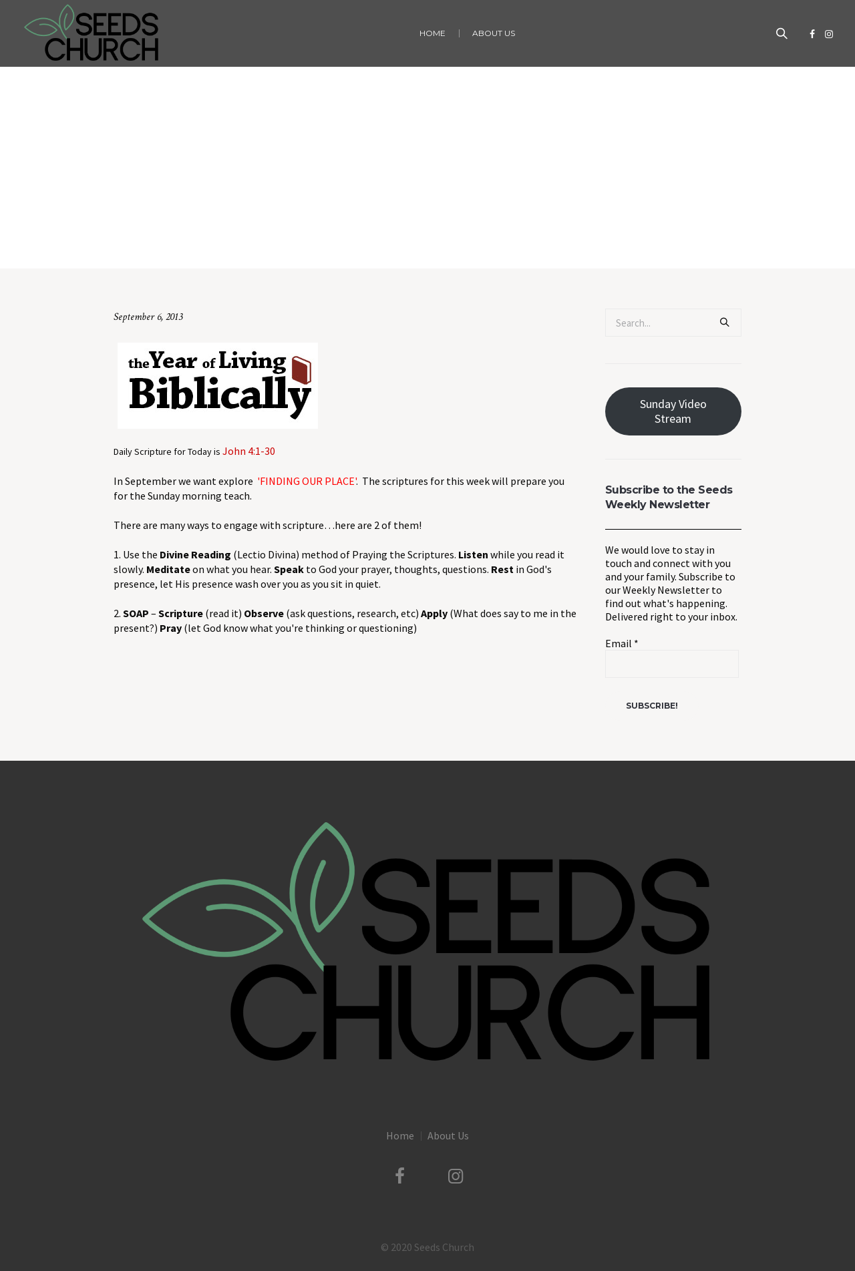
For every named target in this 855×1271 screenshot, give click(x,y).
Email (622, 643)
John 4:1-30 (248, 451)
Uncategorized (380, 241)
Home (332, 241)
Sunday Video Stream (673, 411)
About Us (448, 1135)
